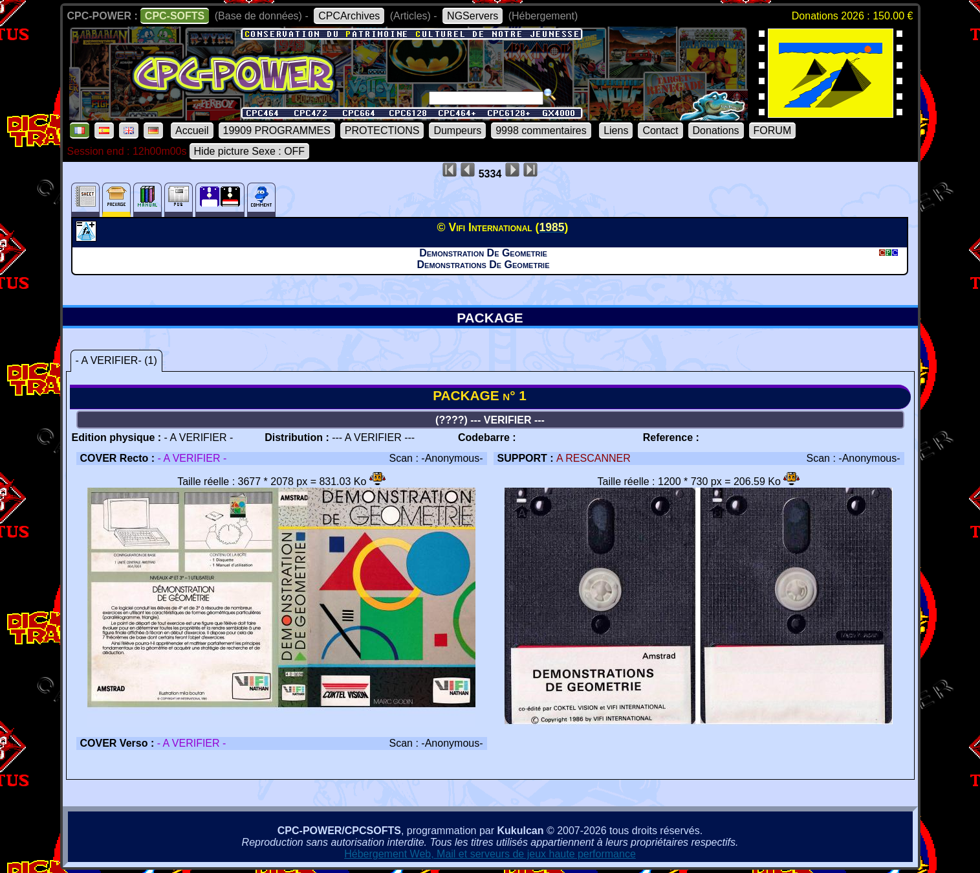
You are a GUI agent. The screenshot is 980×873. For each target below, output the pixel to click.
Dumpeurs (457, 130)
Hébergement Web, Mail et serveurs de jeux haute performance (490, 853)
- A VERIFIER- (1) (116, 360)
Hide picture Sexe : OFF (249, 151)
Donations (716, 130)
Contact (660, 130)
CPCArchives (349, 15)
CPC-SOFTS (174, 15)
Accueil (192, 130)
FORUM (773, 130)
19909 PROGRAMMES (277, 130)
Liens (616, 130)
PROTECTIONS (382, 130)
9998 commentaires (541, 130)
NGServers (472, 15)
